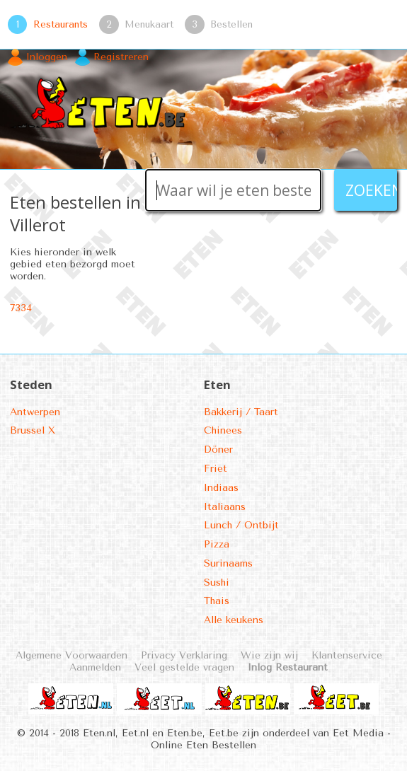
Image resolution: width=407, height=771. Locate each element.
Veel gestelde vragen (184, 667)
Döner (218, 450)
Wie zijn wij (269, 655)
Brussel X (32, 430)
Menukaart (149, 24)
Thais (216, 601)
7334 (21, 308)
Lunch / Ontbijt (241, 525)
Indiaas (221, 488)
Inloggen (46, 57)
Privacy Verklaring (184, 655)
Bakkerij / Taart (241, 412)
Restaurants (60, 24)
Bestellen (231, 24)
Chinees (223, 430)
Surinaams (228, 563)
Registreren (121, 57)
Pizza (216, 544)
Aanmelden (95, 667)
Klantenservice (346, 655)
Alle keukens (233, 620)
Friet (215, 469)
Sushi (216, 582)
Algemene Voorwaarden (71, 655)
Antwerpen (35, 412)
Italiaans (225, 507)
